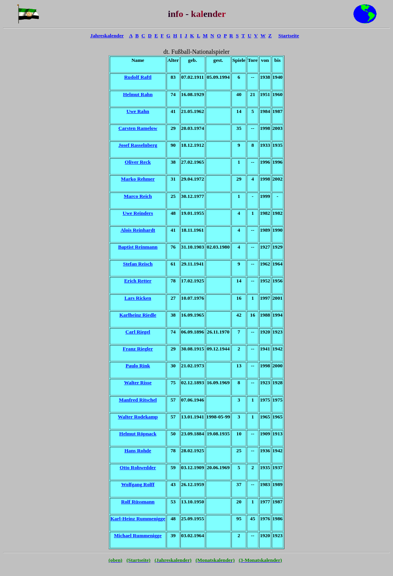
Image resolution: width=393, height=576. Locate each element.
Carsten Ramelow (137, 128)
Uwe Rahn (137, 111)
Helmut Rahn (138, 94)
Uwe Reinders (137, 213)
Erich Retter (138, 281)
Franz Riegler (138, 349)
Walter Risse (138, 382)
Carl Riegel (137, 332)
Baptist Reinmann (138, 247)
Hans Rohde (137, 450)
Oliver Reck (138, 162)
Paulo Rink (137, 366)
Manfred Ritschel (138, 400)
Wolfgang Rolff (138, 484)
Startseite (288, 35)
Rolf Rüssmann (137, 502)
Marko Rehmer (138, 179)
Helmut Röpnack (138, 434)
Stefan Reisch (138, 264)
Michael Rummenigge (138, 535)
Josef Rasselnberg (137, 145)
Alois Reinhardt (138, 230)
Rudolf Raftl (138, 77)
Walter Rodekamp (138, 417)
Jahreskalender (107, 35)
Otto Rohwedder (138, 467)
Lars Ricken (137, 298)
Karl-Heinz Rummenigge (138, 518)
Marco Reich (138, 196)
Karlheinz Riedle (137, 315)
